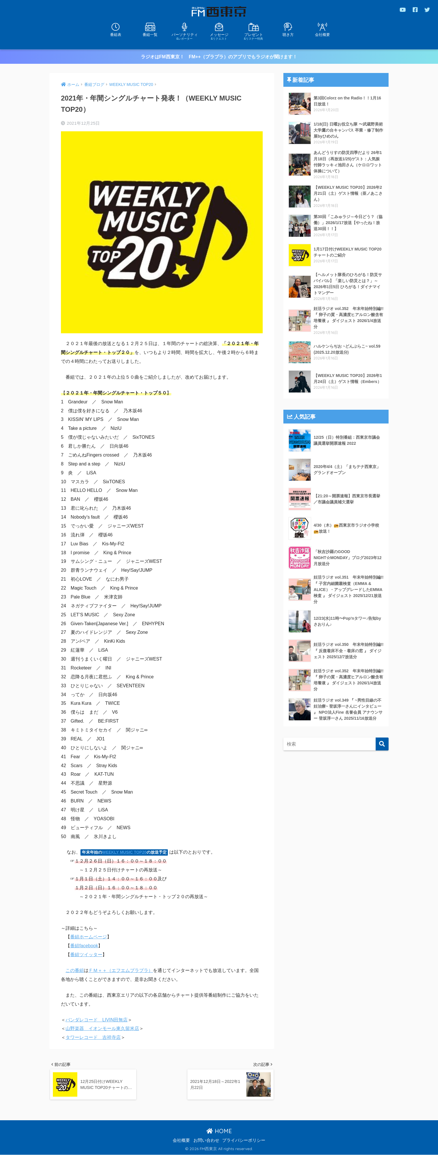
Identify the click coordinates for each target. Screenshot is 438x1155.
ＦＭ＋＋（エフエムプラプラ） (121, 970)
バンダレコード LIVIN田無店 (97, 1019)
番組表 (115, 34)
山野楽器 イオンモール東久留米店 (102, 1028)
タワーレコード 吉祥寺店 (93, 1037)
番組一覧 (150, 34)
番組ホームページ (88, 936)
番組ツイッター (86, 954)
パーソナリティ (184, 36)
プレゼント (253, 36)
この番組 (75, 970)
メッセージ (219, 36)
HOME (219, 1131)
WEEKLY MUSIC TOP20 (124, 852)
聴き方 (288, 34)
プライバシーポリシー (243, 1140)
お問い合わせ (206, 1140)
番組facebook (84, 945)
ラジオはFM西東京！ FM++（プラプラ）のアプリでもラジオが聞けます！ (219, 56)
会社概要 (322, 34)
